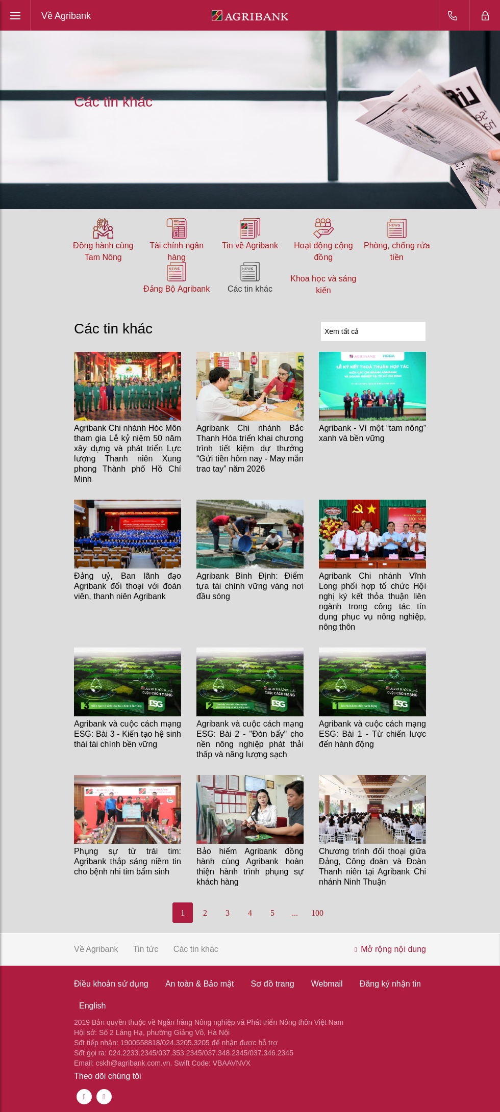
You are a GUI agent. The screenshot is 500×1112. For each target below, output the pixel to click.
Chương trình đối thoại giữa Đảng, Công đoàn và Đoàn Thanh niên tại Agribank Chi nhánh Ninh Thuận (372, 866)
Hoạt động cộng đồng (323, 251)
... (295, 913)
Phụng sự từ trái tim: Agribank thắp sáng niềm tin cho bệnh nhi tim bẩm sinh (127, 861)
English (92, 1005)
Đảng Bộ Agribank (176, 289)
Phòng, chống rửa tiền (397, 251)
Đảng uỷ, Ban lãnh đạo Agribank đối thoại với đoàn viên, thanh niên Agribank (127, 586)
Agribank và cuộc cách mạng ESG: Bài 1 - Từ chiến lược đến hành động (372, 733)
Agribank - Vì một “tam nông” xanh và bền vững (372, 433)
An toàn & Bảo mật (199, 983)
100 (317, 913)
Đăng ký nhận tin (390, 983)
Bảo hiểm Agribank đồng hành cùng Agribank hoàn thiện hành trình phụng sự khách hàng (250, 866)
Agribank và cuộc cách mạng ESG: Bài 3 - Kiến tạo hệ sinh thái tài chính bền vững (127, 733)
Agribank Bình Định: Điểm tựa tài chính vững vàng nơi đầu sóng (250, 586)
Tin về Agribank (250, 245)
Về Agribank (66, 16)
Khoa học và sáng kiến (323, 284)
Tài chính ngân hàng (176, 251)
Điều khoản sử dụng (111, 983)
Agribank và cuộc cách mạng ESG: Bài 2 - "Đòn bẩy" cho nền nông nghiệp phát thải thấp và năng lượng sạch (250, 739)
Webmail (327, 983)
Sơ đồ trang (272, 983)
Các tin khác (250, 289)
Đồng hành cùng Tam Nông (103, 251)
